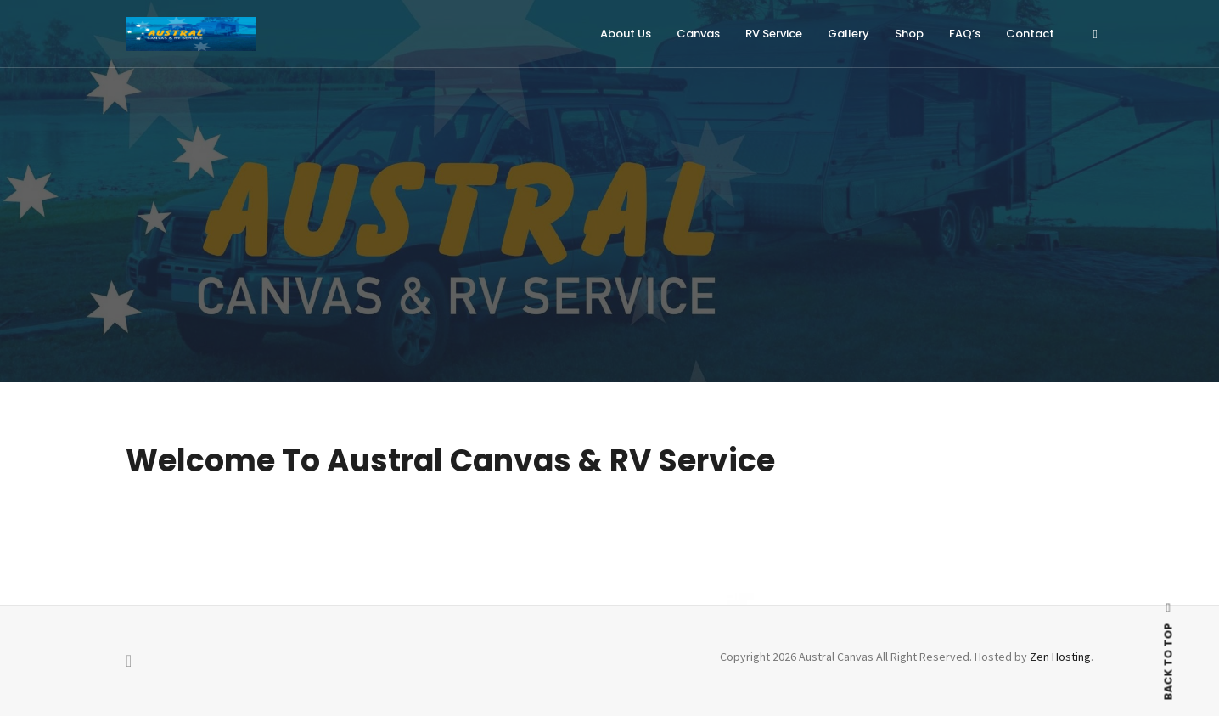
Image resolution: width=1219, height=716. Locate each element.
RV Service (773, 33)
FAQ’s (964, 33)
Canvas (698, 33)
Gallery (848, 33)
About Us (625, 33)
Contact (1030, 33)
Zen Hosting (1060, 656)
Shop (909, 33)
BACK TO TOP (1168, 651)
